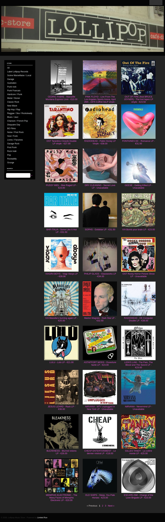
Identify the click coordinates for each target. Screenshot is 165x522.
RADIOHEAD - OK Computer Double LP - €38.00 (138, 319)
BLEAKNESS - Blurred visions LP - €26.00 (61, 452)
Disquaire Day (13, 124)
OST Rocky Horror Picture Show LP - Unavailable (139, 275)
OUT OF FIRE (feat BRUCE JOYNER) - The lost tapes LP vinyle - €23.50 (138, 99)
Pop (9, 155)
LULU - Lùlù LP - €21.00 (62, 362)
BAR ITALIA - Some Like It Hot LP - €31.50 (61, 230)
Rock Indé (11, 151)
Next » (111, 505)
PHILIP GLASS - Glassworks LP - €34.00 (100, 275)
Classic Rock (13, 102)
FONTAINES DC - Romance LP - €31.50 (138, 142)
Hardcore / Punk (14, 94)
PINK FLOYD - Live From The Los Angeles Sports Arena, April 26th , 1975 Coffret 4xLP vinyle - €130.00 (100, 100)
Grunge (10, 162)
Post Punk (12, 147)
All (8, 68)
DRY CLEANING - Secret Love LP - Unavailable (100, 186)
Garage (10, 79)
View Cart (155, 2)
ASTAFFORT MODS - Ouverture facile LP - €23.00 (100, 363)
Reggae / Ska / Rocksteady (19, 113)
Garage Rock (13, 143)
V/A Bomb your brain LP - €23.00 (138, 229)
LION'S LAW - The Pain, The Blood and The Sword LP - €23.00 (138, 365)
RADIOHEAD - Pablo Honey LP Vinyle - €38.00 (100, 142)
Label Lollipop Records (17, 71)
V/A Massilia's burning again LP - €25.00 (61, 319)
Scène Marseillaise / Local (19, 75)
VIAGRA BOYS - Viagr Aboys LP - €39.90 (61, 275)
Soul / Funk (12, 136)
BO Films (11, 128)
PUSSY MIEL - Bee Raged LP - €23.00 (61, 186)
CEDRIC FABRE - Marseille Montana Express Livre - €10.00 (61, 98)
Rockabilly (12, 159)
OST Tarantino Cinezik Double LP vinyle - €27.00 (61, 142)
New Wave (12, 106)
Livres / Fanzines (15, 140)
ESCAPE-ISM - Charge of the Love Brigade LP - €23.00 (138, 496)
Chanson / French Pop (17, 121)
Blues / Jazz (12, 117)
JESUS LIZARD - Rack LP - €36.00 (61, 407)
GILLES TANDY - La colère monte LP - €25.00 (138, 452)
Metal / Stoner (13, 98)
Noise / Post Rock (15, 132)
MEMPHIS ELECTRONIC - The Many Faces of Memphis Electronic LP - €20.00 (61, 498)
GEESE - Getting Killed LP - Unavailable (138, 186)
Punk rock (11, 87)
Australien (11, 83)
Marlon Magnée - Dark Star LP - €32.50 (100, 319)
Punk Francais (13, 90)
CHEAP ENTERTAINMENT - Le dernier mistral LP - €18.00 (100, 452)
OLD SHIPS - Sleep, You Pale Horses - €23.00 (100, 496)
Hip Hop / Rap (13, 109)
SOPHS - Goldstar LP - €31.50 (100, 229)
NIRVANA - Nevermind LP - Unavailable (138, 407)
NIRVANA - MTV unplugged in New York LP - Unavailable (100, 407)
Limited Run (42, 517)
